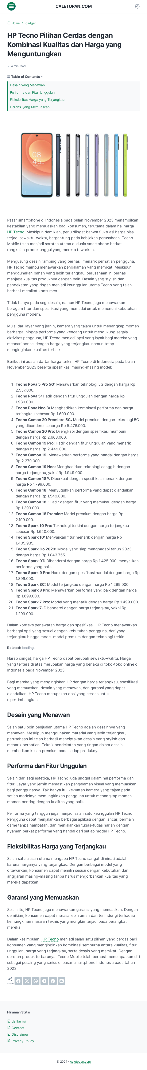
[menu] (11, 6)
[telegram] (44, 981)
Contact (15, 1028)
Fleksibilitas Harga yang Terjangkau (37, 99)
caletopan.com (73, 6)
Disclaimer (17, 1034)
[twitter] (27, 981)
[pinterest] (53, 981)
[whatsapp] (35, 981)
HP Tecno (15, 232)
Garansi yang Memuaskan (29, 107)
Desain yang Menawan (27, 85)
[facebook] (18, 981)
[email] (61, 981)
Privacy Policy (20, 1041)
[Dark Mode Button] (137, 6)
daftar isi (16, 1021)
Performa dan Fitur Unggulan (32, 92)
